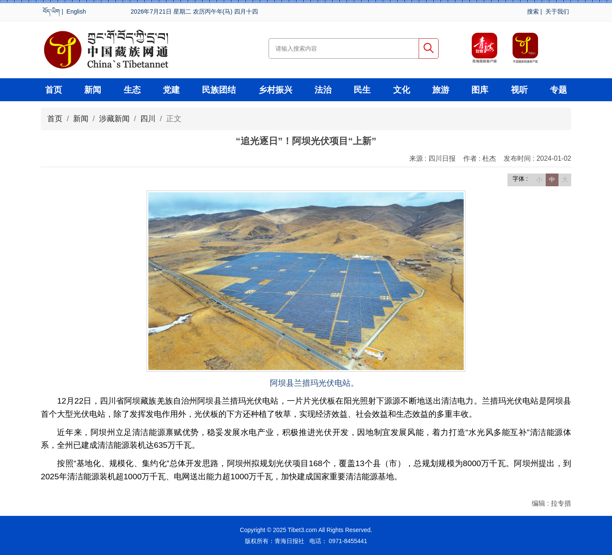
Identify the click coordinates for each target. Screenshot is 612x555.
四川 (148, 118)
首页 (53, 89)
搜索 (533, 11)
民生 (362, 89)
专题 (558, 89)
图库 (479, 89)
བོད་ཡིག (51, 11)
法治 (323, 89)
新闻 (92, 89)
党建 (171, 89)
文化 (401, 89)
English (76, 11)
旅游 (440, 89)
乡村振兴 (275, 89)
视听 (519, 89)
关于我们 (557, 11)
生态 (132, 89)
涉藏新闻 (114, 118)
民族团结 (219, 89)
